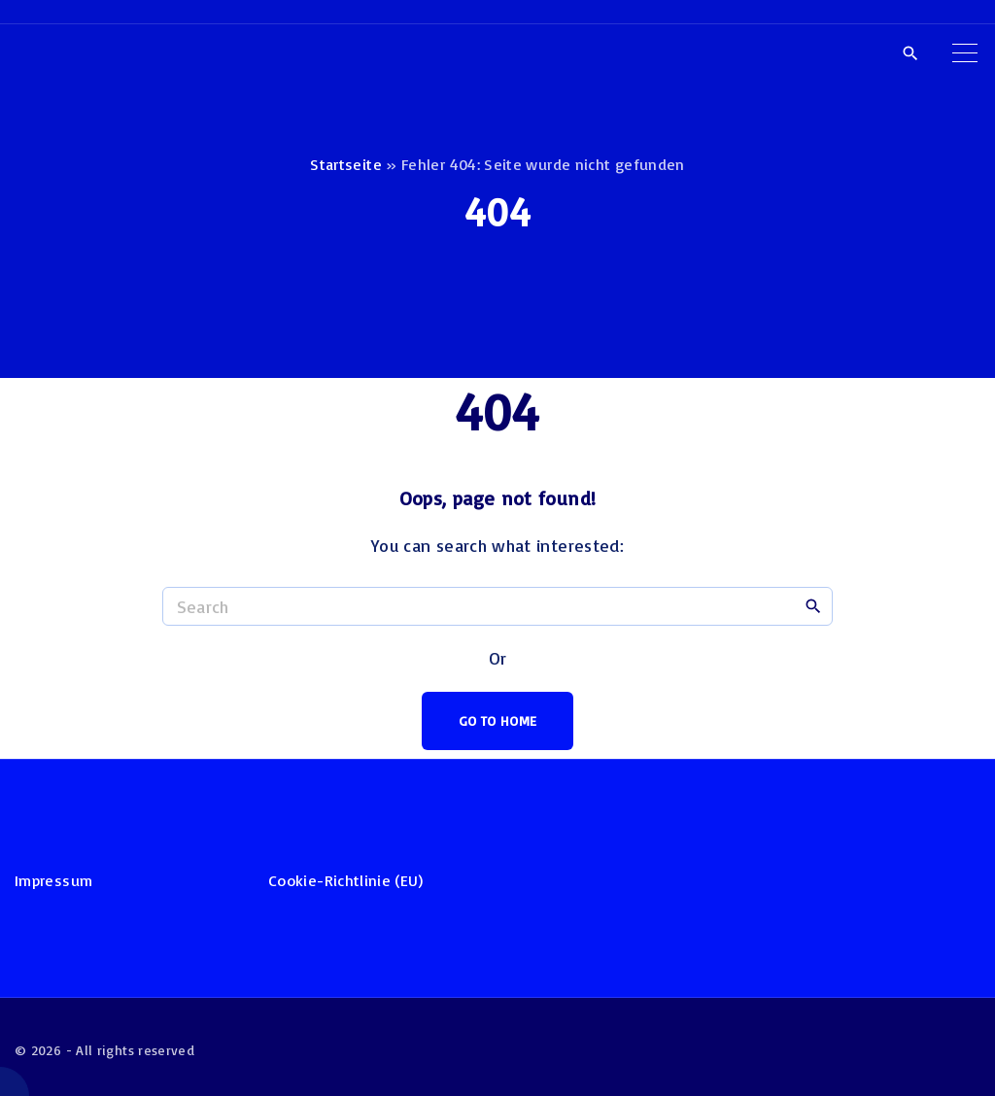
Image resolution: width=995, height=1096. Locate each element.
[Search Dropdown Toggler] (910, 53)
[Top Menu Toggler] (965, 52)
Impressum (53, 880)
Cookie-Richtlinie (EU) (345, 880)
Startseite (346, 164)
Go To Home (498, 720)
